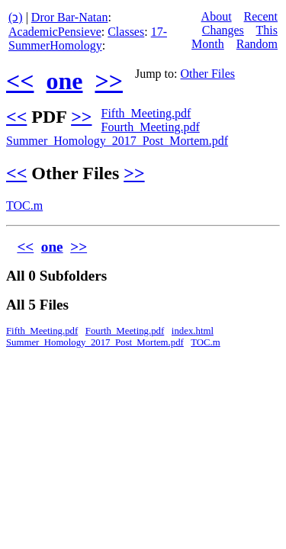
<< (20, 81)
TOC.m (24, 205)
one (64, 81)
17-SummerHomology (87, 38)
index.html (193, 331)
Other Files (208, 73)
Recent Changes (240, 23)
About (216, 16)
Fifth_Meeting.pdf (146, 113)
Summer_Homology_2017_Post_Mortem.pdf (117, 140)
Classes (126, 31)
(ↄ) (15, 17)
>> (108, 81)
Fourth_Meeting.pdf (150, 126)
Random (257, 43)
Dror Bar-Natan (69, 17)
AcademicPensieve (54, 31)
